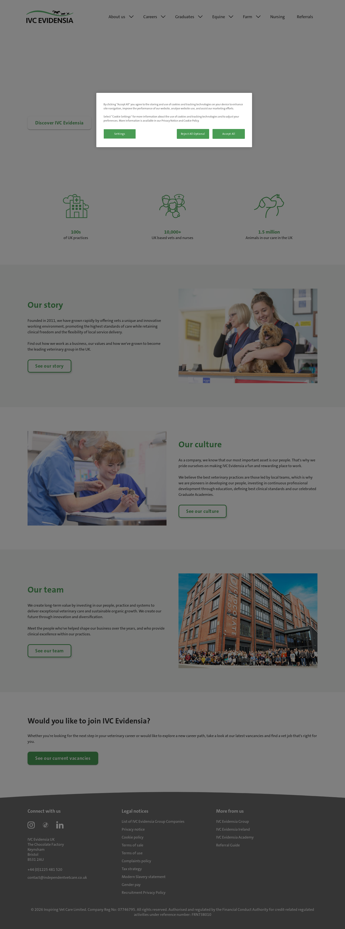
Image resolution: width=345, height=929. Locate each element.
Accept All (228, 134)
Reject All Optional (193, 134)
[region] (174, 120)
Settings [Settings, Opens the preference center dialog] (119, 134)
